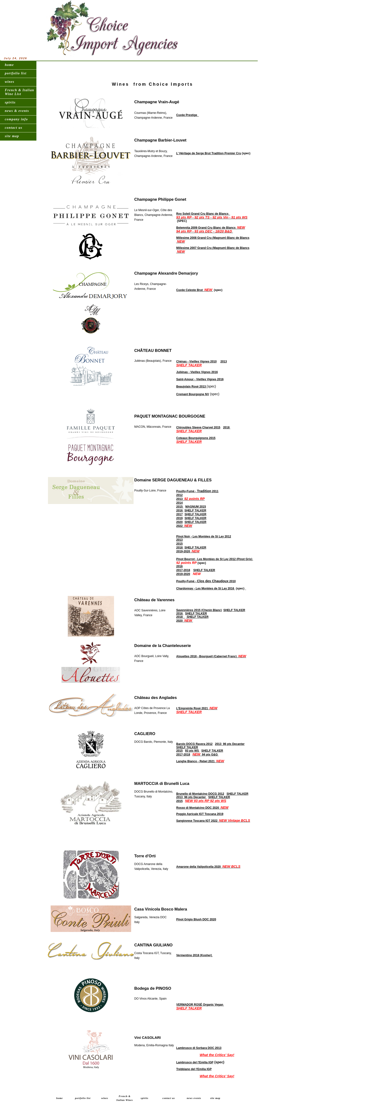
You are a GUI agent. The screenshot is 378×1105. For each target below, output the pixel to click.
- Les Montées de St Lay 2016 (214, 588)
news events (194, 1098)
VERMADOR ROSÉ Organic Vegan (200, 1004)
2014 (179, 502)
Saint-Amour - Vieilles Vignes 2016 (199, 379)
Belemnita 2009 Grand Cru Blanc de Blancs (210, 229)
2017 (179, 514)
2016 (179, 510)
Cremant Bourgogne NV (192, 394)
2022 (184, 526)
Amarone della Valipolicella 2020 (208, 866)
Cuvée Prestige (187, 115)
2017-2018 (183, 570)
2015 (179, 506)
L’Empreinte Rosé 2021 (196, 708)
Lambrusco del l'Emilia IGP (194, 1062)
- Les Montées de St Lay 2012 (210, 536)
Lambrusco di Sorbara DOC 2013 (198, 1048)
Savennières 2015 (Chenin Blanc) (199, 610)
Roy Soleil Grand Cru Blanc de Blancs (211, 215)
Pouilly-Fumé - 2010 (206, 581)
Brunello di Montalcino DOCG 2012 (200, 793)
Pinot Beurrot (185, 559)
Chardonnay (184, 588)
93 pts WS (192, 750)
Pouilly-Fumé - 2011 (197, 491)
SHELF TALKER (189, 365)
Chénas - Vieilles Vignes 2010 (196, 361)
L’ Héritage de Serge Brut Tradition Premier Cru (208, 153)
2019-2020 (188, 551)
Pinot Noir (183, 536)
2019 (179, 518)
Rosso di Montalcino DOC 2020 (202, 807)
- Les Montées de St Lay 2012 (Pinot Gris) (224, 559)
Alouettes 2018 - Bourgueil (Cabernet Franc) (211, 656)
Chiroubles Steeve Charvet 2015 (198, 427)
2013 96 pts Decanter (230, 744)
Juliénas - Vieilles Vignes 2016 (197, 372)
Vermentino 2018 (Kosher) (194, 955)
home (9, 65)
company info (16, 119)
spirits (10, 102)
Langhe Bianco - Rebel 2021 (200, 761)
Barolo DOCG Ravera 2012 (194, 744)
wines (9, 82)
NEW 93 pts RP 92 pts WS (205, 801)
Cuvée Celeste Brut (194, 290)
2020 (179, 522)
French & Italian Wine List (19, 92)
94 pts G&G (205, 754)
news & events (17, 111)
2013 (223, 361)
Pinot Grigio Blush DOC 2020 (196, 919)
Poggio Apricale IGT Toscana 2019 (199, 814)
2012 (179, 495)
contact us (13, 127)
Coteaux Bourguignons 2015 (196, 438)
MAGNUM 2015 (195, 506)
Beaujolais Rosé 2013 (191, 386)
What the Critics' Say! (217, 1055)
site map (12, 136)
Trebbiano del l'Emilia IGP (194, 1069)
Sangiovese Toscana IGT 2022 (213, 820)
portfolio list (16, 73)
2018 (226, 427)
